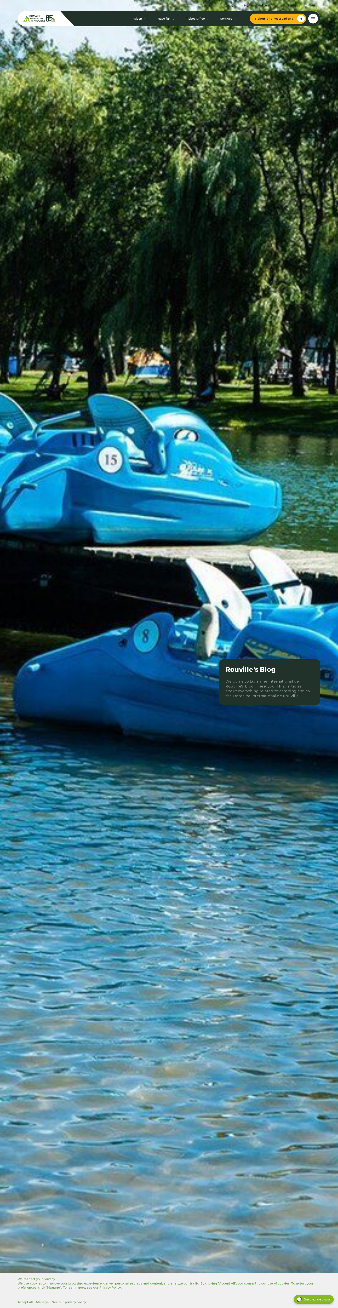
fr (313, 5)
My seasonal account (260, 5)
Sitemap (294, 5)
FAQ (230, 5)
